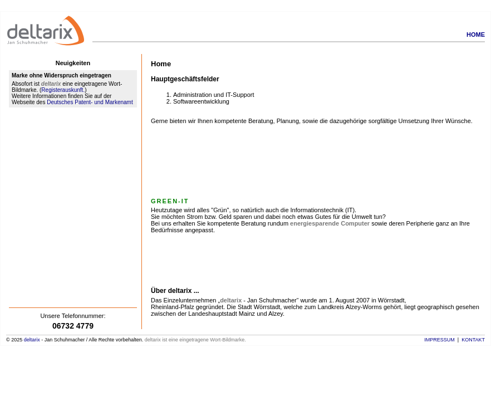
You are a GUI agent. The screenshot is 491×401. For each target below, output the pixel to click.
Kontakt (473, 340)
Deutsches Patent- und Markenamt (90, 102)
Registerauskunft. (63, 90)
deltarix (32, 340)
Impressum (439, 340)
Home (476, 34)
